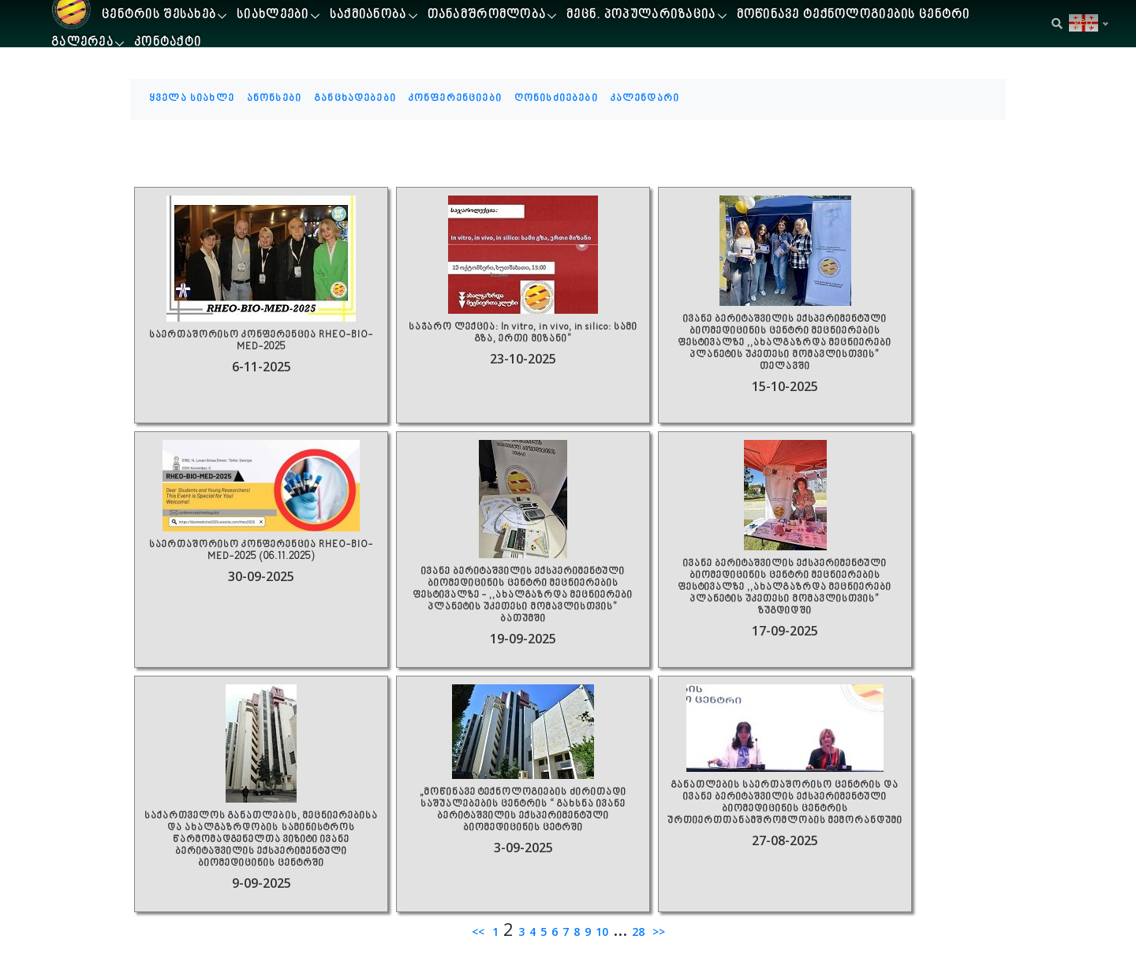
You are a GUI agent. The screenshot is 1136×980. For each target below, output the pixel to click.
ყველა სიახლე (191, 98)
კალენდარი (645, 98)
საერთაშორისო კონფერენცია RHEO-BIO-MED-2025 (261, 341)
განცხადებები (355, 98)
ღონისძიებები (556, 98)
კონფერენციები (455, 98)
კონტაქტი (167, 42)
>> (657, 931)
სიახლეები (273, 15)
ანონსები (274, 98)
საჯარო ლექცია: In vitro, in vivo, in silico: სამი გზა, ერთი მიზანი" (523, 333)
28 (638, 931)
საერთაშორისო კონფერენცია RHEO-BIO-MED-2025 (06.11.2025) (261, 551)
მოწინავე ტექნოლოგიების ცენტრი (853, 15)
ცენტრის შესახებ (159, 15)
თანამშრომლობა (487, 15)
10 (602, 931)
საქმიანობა (368, 15)
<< (480, 931)
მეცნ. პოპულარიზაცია (641, 15)
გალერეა (82, 42)
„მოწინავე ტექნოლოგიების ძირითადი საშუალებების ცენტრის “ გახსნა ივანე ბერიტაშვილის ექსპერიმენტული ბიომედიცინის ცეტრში (523, 810)
